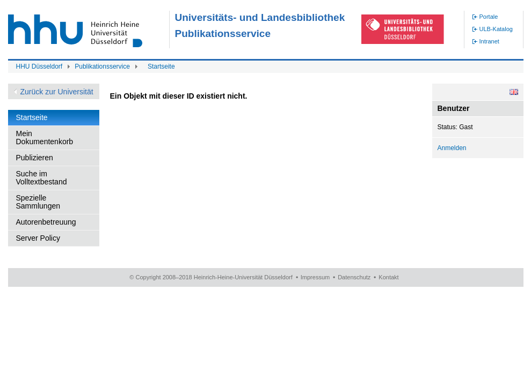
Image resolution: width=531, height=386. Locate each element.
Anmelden (452, 148)
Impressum (315, 277)
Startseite (161, 66)
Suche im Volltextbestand (41, 177)
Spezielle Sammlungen (38, 202)
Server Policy (38, 238)
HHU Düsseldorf (39, 66)
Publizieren (34, 157)
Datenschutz (354, 277)
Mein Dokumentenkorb (45, 137)
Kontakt (388, 277)
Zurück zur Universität (56, 91)
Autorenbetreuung (46, 222)
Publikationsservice (102, 66)
